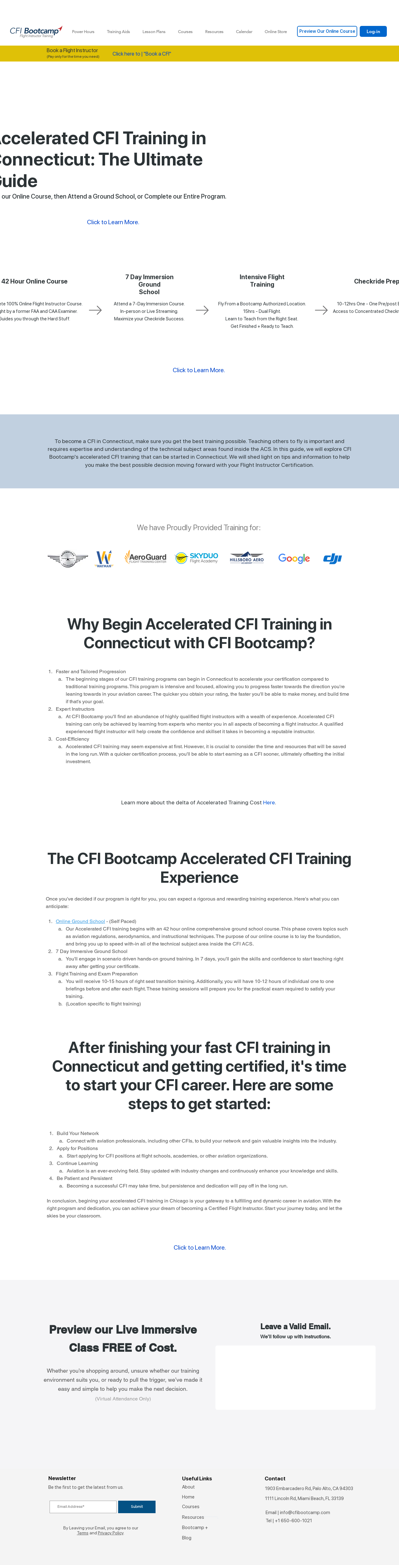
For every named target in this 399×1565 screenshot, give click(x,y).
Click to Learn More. (199, 370)
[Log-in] (373, 31)
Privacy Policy (110, 1532)
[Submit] (137, 1507)
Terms (83, 1532)
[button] (118, 31)
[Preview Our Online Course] (327, 31)
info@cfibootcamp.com (305, 1512)
